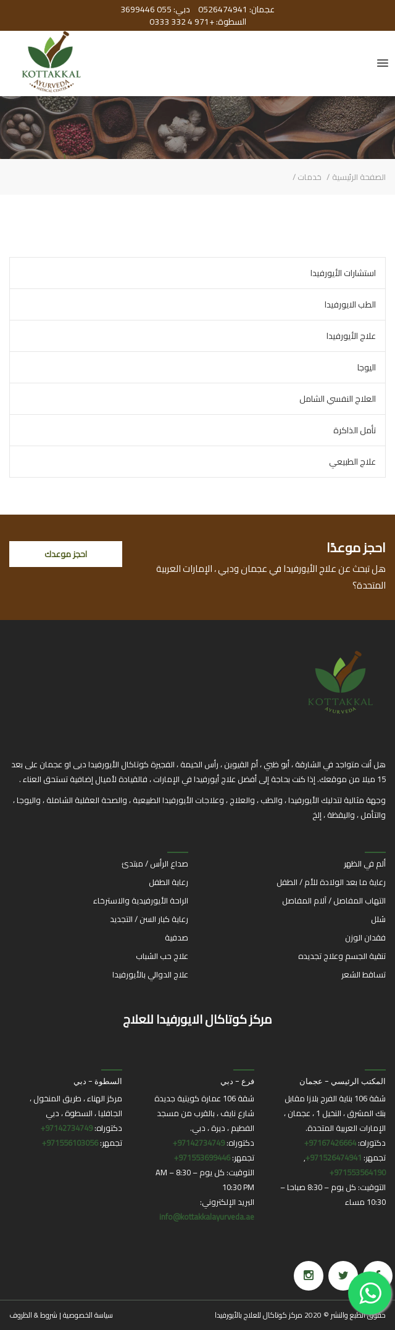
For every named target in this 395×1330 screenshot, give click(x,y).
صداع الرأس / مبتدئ (155, 863)
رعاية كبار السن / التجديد (149, 919)
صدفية (176, 937)
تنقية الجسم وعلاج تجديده (342, 956)
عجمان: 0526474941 (235, 9)
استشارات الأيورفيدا (343, 273)
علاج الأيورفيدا (351, 336)
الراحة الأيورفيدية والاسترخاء (140, 900)
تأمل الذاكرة (354, 430)
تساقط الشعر (363, 974)
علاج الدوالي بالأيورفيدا (150, 974)
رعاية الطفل (168, 882)
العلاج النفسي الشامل (337, 399)
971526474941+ (334, 1157)
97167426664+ (330, 1142)
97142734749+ (199, 1142)
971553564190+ (358, 1172)
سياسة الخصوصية (88, 1315)
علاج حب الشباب (162, 956)
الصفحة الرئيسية (359, 176)
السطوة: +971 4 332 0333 (197, 22)
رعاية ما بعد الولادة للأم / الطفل (331, 882)
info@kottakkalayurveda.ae (206, 1216)
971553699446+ (202, 1157)
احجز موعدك (65, 554)
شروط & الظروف (33, 1315)
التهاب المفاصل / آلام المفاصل (334, 900)
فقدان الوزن (365, 937)
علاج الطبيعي (352, 462)
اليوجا (366, 367)
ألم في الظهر (365, 863)
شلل (378, 919)
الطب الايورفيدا (350, 304)
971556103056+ (70, 1142)
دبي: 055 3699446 (155, 9)
